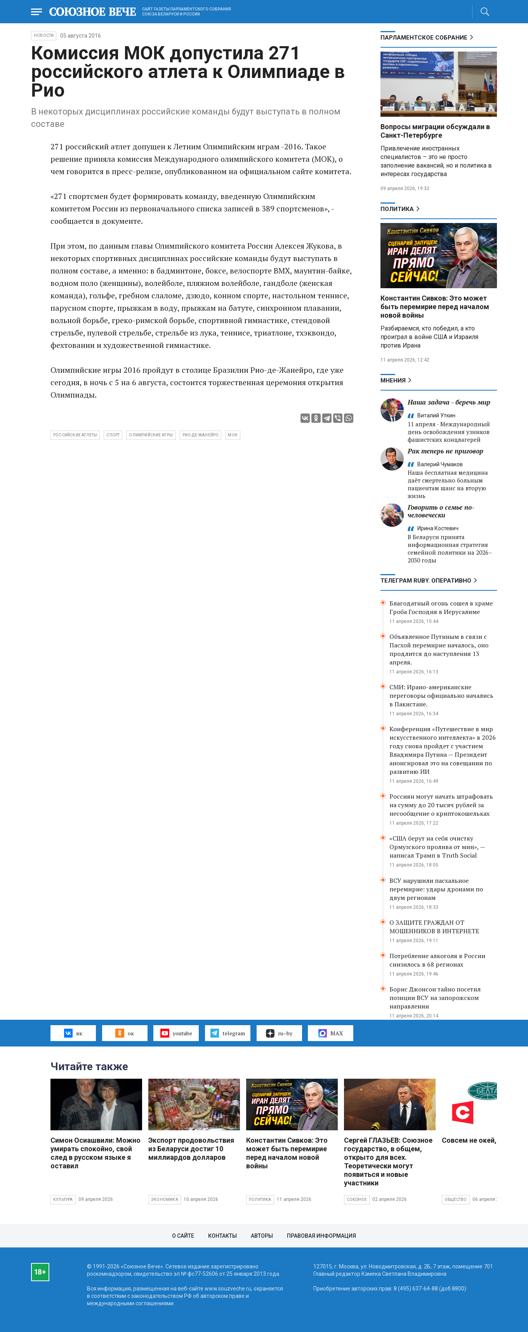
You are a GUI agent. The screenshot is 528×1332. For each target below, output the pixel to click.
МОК (233, 435)
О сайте (183, 1236)
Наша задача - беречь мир (449, 402)
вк (73, 1033)
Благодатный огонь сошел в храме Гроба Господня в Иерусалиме (441, 607)
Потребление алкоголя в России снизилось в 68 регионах (437, 960)
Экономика (164, 1199)
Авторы (262, 1236)
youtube (176, 1033)
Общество (456, 1199)
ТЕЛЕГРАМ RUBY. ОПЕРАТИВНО (425, 580)
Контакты (222, 1236)
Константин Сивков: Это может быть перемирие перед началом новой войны (434, 306)
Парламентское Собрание (423, 37)
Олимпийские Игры (151, 435)
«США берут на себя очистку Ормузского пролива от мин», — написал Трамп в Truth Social (437, 847)
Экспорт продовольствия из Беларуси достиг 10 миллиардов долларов (191, 1148)
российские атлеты (75, 435)
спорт (113, 435)
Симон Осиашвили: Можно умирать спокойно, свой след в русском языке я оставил (95, 1153)
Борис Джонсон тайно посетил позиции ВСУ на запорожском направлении (435, 997)
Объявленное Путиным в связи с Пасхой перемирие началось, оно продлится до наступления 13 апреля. (438, 649)
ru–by (279, 1033)
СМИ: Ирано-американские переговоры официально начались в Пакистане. (441, 695)
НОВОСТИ (44, 35)
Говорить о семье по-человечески (441, 511)
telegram (227, 1033)
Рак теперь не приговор (445, 450)
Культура (63, 1199)
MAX (330, 1033)
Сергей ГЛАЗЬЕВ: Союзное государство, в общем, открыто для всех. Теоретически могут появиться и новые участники (388, 1161)
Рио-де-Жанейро (200, 435)
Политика (397, 209)
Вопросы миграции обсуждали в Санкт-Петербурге (435, 131)
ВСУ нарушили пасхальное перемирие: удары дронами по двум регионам (436, 889)
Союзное (357, 1199)
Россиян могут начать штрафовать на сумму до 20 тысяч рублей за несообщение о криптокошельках (441, 805)
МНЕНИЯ (393, 380)
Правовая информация (321, 1236)
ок (124, 1033)
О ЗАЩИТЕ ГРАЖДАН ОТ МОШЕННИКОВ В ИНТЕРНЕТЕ (434, 926)
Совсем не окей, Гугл (477, 1140)
